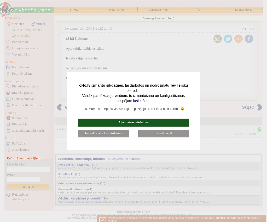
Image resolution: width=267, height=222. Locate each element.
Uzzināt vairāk (163, 133)
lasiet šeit (140, 101)
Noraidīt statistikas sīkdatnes (103, 133)
